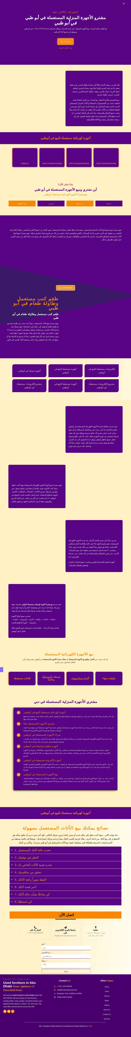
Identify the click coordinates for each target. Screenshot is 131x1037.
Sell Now (107, 1019)
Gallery (106, 1005)
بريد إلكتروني (46, 952)
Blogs (107, 1000)
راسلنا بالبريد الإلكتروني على (65, 931)
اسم (43, 944)
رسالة (44, 961)
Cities (107, 991)
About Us (107, 1009)
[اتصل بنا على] (35, 927)
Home (107, 986)
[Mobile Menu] (124, 3)
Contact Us (107, 1014)
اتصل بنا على (35, 930)
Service (106, 996)
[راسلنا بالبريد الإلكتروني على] (65, 927)
